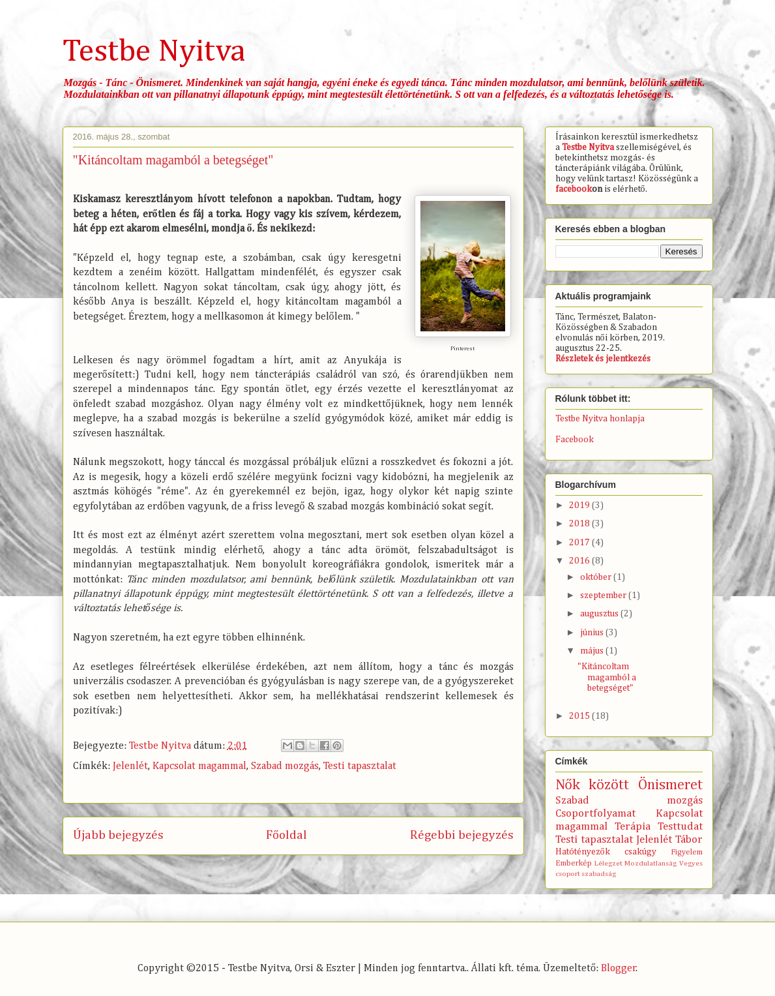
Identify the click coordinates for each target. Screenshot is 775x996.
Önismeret (670, 785)
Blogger (618, 968)
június (593, 632)
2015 (580, 716)
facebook (573, 189)
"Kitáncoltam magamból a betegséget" (607, 677)
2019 (580, 505)
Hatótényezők (582, 851)
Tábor (689, 839)
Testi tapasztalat (359, 766)
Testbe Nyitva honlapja (600, 418)
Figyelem (687, 852)
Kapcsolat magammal (199, 766)
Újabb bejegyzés (118, 835)
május (593, 651)
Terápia (633, 826)
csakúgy (640, 851)
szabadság (598, 873)
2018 (580, 523)
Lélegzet (608, 863)
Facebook (574, 439)
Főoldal (286, 835)
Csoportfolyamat (595, 813)
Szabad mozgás (285, 766)
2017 (580, 542)
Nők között (592, 785)
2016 (580, 561)
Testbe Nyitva (154, 52)
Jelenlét (130, 766)
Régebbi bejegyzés (462, 835)
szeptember (604, 595)
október (596, 577)
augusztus (600, 613)
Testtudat (680, 826)
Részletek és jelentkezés (603, 358)
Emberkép (573, 863)
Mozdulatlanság (650, 863)
